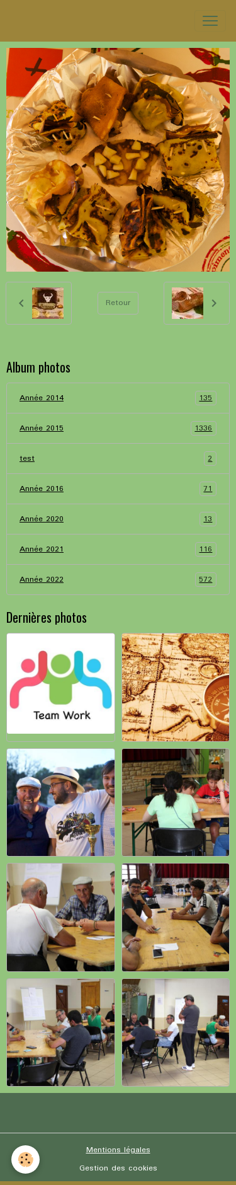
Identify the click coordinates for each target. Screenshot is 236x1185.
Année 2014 (118, 398)
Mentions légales (118, 1150)
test (118, 458)
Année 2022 (118, 579)
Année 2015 (118, 428)
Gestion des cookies (118, 1168)
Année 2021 (118, 549)
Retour (118, 302)
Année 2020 (118, 519)
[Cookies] (25, 1159)
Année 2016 (118, 489)
